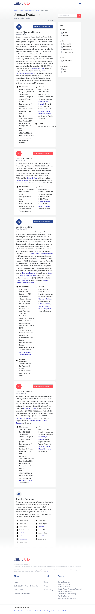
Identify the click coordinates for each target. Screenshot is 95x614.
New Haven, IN (67, 49)
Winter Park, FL (68, 52)
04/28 (60, 587)
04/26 (68, 587)
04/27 (64, 587)
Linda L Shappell (22, 180)
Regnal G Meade (32, 178)
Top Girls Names (63, 596)
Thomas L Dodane (28, 273)
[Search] (67, 16)
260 (64, 69)
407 (64, 72)
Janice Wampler (22, 536)
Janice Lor (39, 527)
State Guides (18, 590)
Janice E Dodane (44, 111)
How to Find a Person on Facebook (70, 589)
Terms (46, 582)
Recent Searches (64, 582)
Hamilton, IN (67, 44)
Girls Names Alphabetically (67, 594)
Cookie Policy (48, 590)
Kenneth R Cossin (29, 408)
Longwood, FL (67, 47)
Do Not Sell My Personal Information (26, 586)
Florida (65, 33)
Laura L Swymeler (22, 280)
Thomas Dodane (47, 254)
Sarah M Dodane (34, 254)
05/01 (60, 584)
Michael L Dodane (28, 73)
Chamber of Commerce (22, 594)
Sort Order (50, 20)
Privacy (46, 586)
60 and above (67, 61)
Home (16, 582)
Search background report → (43, 27)
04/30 (64, 584)
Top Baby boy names (65, 591)
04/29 (68, 584)
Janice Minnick (40, 536)
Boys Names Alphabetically (67, 598)
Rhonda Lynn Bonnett (37, 68)
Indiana (65, 35)
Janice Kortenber (22, 533)
